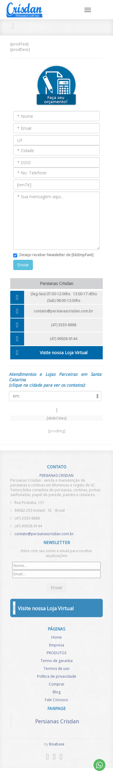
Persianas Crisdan (57, 719)
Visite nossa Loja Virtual (63, 352)
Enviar (23, 265)
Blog (57, 693)
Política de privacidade (56, 678)
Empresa (56, 647)
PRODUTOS (56, 654)
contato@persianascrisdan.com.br (63, 311)
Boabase (56, 744)
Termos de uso (57, 670)
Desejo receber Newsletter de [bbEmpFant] (56, 254)
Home (56, 639)
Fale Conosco (56, 701)
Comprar (56, 686)
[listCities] (53, 396)
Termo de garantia (57, 662)
